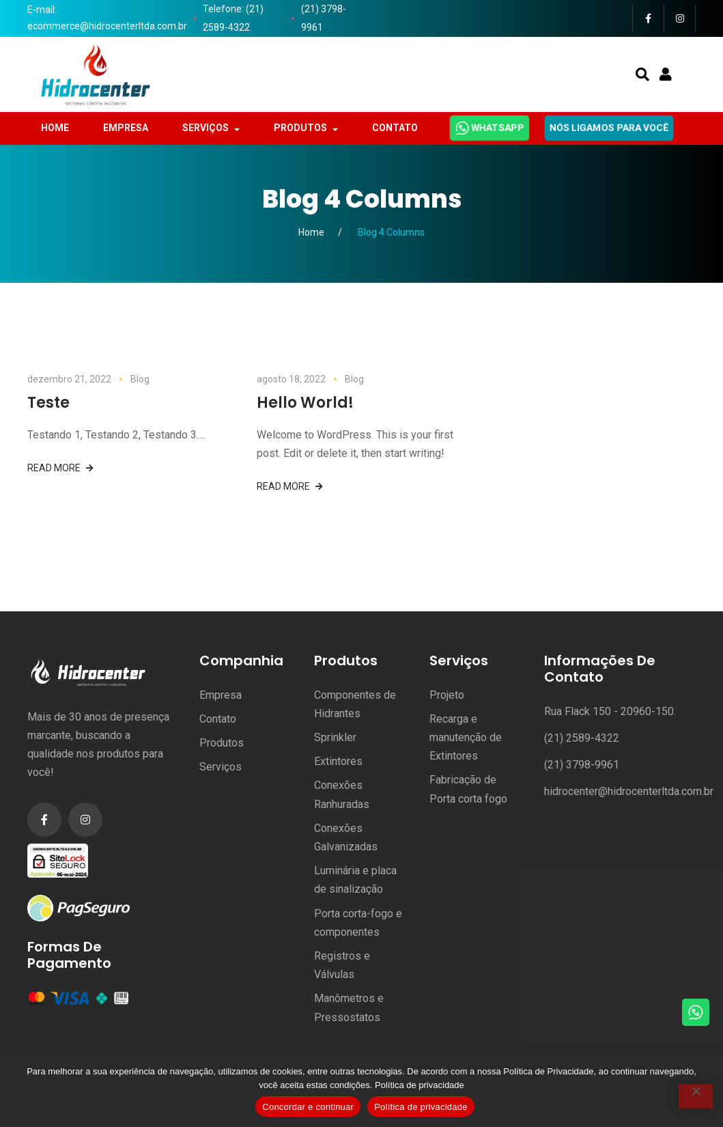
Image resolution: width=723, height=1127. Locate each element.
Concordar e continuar (308, 1107)
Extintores (338, 761)
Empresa (220, 694)
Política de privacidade (419, 1085)
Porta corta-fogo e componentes (358, 922)
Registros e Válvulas (342, 965)
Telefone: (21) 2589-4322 (233, 18)
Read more (54, 467)
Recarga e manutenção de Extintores (465, 737)
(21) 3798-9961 (323, 18)
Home (311, 232)
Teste (48, 402)
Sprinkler (335, 737)
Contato (217, 718)
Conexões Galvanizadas (346, 837)
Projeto (446, 694)
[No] (696, 1096)
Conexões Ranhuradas (341, 794)
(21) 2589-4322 (581, 738)
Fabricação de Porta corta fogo (468, 789)
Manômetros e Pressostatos (349, 1007)
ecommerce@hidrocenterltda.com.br (107, 25)
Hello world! (305, 402)
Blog (140, 379)
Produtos (221, 742)
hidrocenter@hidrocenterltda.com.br (628, 791)
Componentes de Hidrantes (355, 704)
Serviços (220, 766)
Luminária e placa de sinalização (355, 879)
